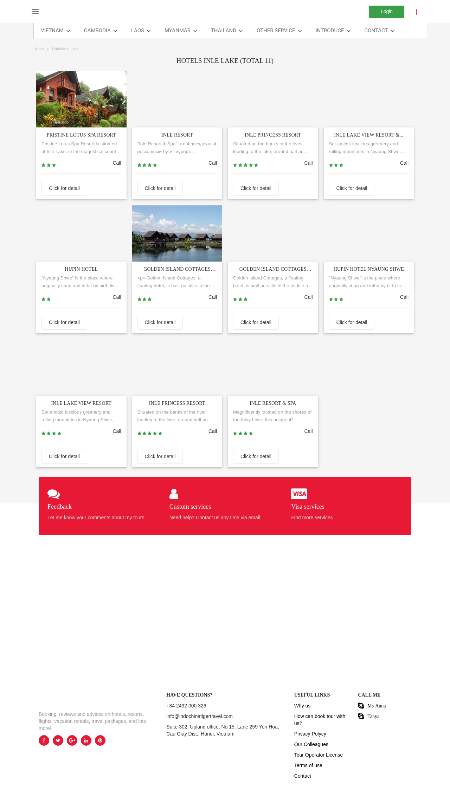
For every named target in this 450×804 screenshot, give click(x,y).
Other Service (276, 30)
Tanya (373, 716)
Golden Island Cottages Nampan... (273, 270)
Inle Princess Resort (177, 403)
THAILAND (223, 30)
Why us (302, 706)
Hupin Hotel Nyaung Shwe (368, 269)
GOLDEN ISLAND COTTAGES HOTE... (177, 270)
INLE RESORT (177, 135)
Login (387, 11)
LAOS (137, 30)
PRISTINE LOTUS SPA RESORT (81, 135)
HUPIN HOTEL (81, 269)
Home (38, 49)
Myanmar (178, 30)
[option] (97, 613)
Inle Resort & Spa (273, 403)
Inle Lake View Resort (81, 403)
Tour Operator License (318, 755)
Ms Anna (376, 705)
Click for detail (64, 188)
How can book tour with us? (320, 719)
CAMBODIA (97, 30)
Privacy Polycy (310, 734)
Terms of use (308, 765)
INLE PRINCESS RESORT (273, 135)
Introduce (330, 30)
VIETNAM (52, 30)
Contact (376, 30)
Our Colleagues (311, 744)
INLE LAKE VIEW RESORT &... (368, 135)
